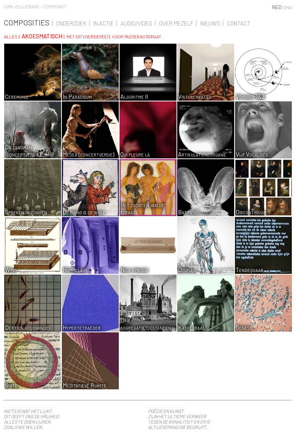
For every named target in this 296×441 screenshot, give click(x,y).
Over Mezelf (176, 23)
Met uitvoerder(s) (87, 36)
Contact (238, 23)
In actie (103, 23)
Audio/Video (136, 23)
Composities (26, 22)
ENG (287, 7)
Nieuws (210, 23)
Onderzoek (71, 23)
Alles (10, 36)
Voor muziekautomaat (136, 36)
